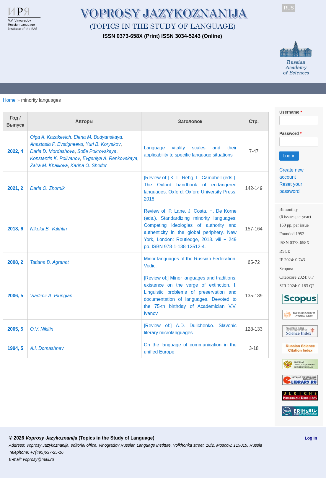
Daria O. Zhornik (47, 188)
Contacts (64, 88)
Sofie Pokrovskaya (97, 151)
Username (289, 112)
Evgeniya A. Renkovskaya (110, 158)
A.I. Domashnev (47, 348)
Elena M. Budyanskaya (98, 137)
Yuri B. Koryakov (103, 144)
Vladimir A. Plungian (51, 295)
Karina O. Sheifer (89, 165)
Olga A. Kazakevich (50, 137)
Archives (201, 88)
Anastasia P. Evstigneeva (56, 144)
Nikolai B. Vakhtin (48, 228)
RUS (289, 7)
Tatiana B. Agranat (49, 262)
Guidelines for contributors (113, 88)
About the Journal (24, 88)
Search (312, 88)
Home (9, 100)
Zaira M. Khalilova (49, 165)
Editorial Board (277, 88)
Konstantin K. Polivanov (55, 158)
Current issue (166, 88)
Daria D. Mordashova (52, 151)
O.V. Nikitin (41, 329)
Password (289, 133)
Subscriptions (236, 88)
